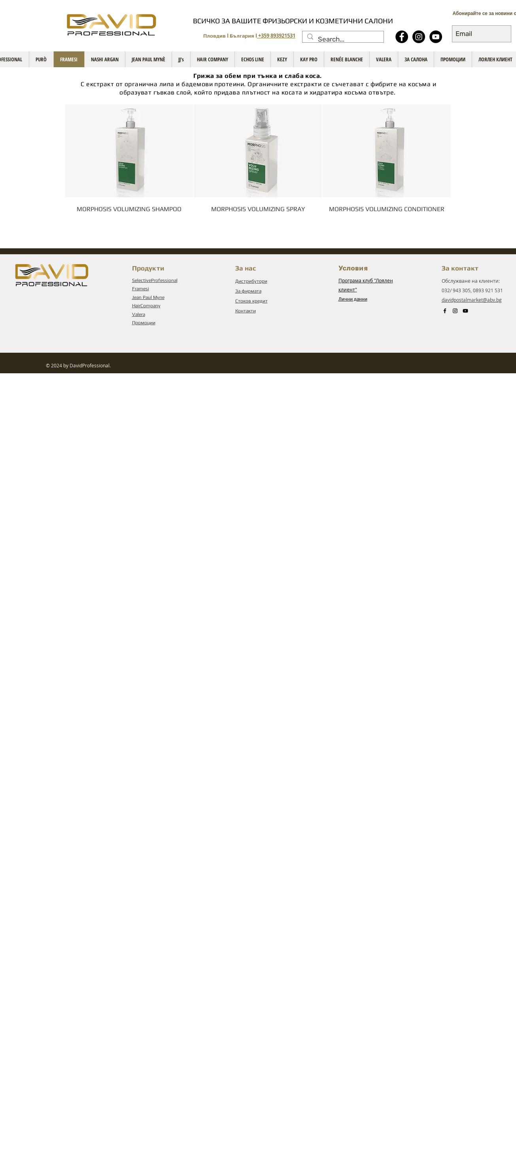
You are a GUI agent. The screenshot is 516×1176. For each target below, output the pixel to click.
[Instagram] (418, 36)
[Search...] (342, 39)
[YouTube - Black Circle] (435, 36)
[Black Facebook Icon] (445, 311)
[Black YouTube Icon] (465, 311)
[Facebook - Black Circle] (401, 36)
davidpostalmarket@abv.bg (472, 300)
